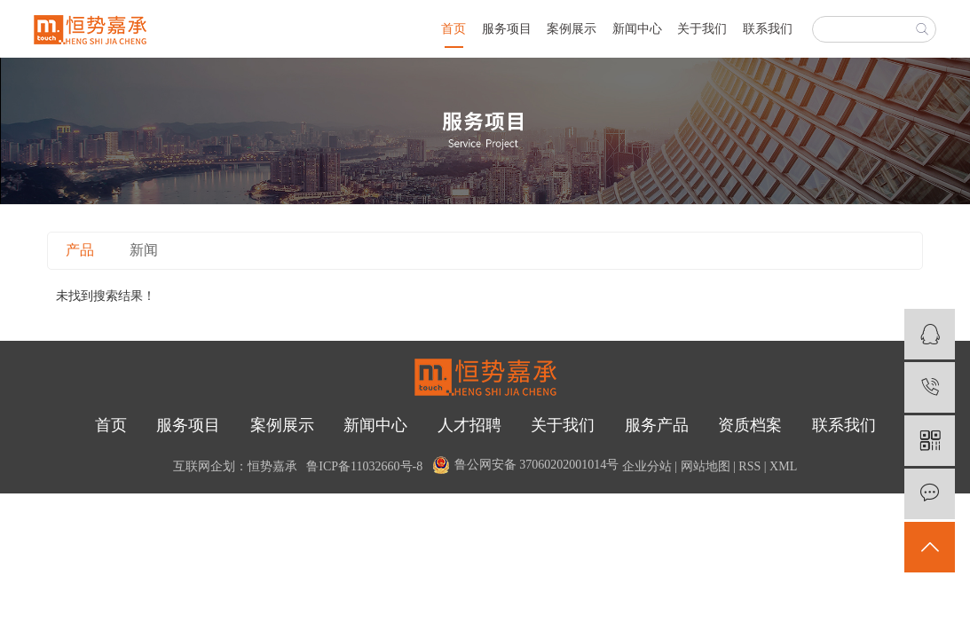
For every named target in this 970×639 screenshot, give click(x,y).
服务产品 (657, 425)
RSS (749, 466)
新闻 (144, 249)
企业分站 (647, 466)
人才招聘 (469, 425)
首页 (453, 29)
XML (783, 466)
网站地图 (705, 466)
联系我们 (768, 29)
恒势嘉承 (272, 466)
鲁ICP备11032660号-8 (364, 466)
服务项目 (507, 29)
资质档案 (750, 425)
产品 (80, 249)
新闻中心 (637, 29)
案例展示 (571, 29)
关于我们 (702, 29)
